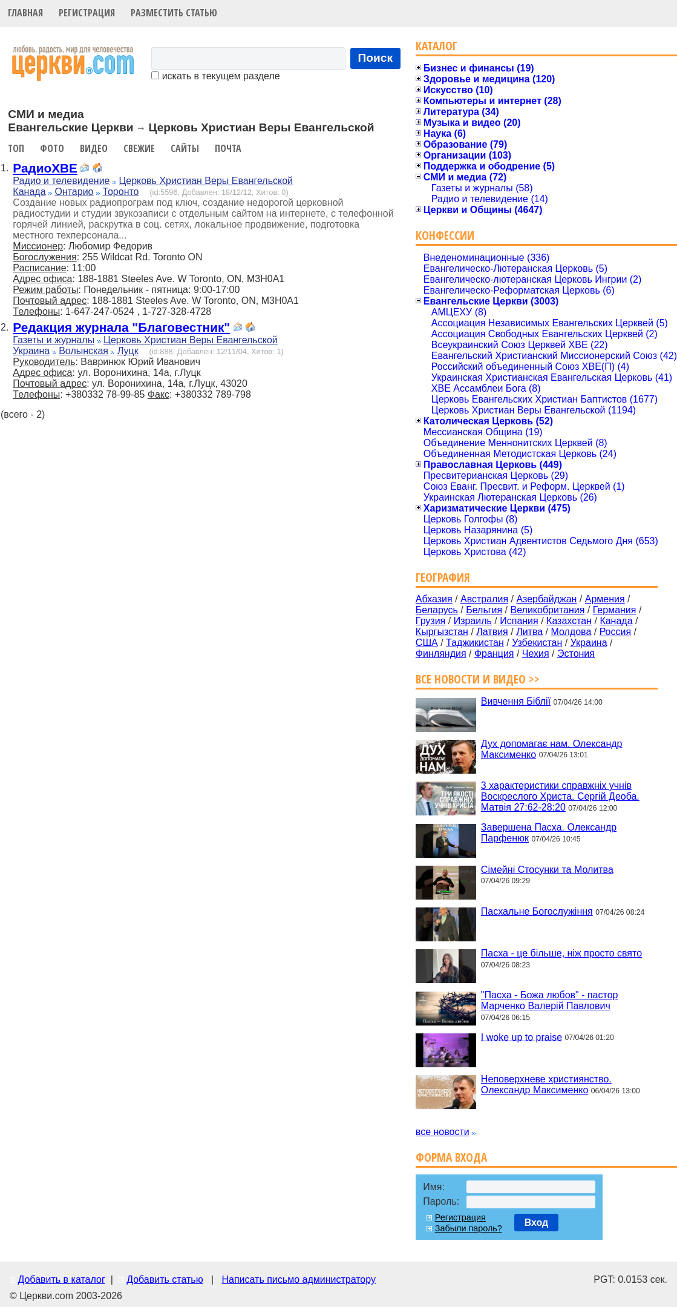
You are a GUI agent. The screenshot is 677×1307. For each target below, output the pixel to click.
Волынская (83, 351)
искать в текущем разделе (215, 76)
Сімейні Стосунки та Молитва (547, 869)
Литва (529, 632)
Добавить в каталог (61, 1279)
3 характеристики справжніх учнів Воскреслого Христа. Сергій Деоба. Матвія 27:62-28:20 (560, 796)
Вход (537, 1222)
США (427, 642)
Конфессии (445, 235)
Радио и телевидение (61, 181)
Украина (31, 351)
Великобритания (548, 610)
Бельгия (484, 610)
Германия (614, 610)
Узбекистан (537, 642)
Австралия (484, 599)
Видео (94, 148)
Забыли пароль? (468, 1228)
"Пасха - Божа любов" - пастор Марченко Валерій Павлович (549, 1000)
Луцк (128, 351)
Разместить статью (174, 12)
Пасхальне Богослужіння (537, 911)
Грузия (430, 621)
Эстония (576, 653)
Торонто (120, 191)
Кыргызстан (442, 632)
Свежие (139, 148)
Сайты (185, 148)
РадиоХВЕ (45, 168)
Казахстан (569, 621)
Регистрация (87, 12)
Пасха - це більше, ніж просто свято (561, 953)
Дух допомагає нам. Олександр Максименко (552, 748)
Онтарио (73, 191)
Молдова (571, 632)
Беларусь (437, 610)
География (443, 577)
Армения (605, 599)
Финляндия (441, 653)
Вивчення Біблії (516, 701)
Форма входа (451, 1157)
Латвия (492, 632)
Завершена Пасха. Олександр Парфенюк (548, 832)
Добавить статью (164, 1279)
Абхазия (434, 599)
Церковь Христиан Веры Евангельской (206, 181)
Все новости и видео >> (478, 679)
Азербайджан (546, 599)
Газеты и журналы (53, 340)
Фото (52, 148)
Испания (519, 621)
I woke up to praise (521, 1037)
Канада (29, 191)
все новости (442, 1132)
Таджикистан (475, 642)
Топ (16, 148)
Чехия (535, 653)
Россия (615, 632)
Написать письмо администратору (298, 1279)
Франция (494, 653)
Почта (228, 148)
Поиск (375, 57)
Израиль (473, 621)
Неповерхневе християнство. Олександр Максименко (546, 1084)
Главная (25, 12)
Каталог (436, 46)
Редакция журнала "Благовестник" (121, 327)
